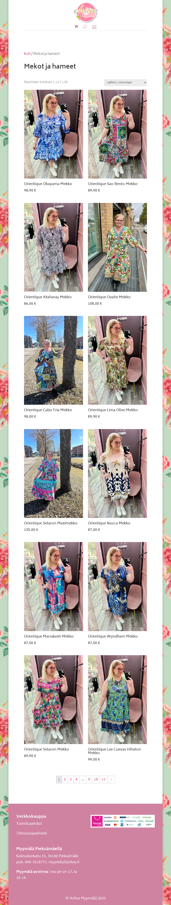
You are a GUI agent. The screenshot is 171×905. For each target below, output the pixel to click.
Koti (27, 54)
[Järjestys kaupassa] (125, 82)
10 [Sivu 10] (96, 779)
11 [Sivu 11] (104, 779)
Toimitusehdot (29, 824)
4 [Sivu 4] (76, 779)
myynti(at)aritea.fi (64, 862)
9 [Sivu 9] (89, 779)
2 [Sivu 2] (65, 779)
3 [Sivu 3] (71, 779)
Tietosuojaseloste (31, 833)
